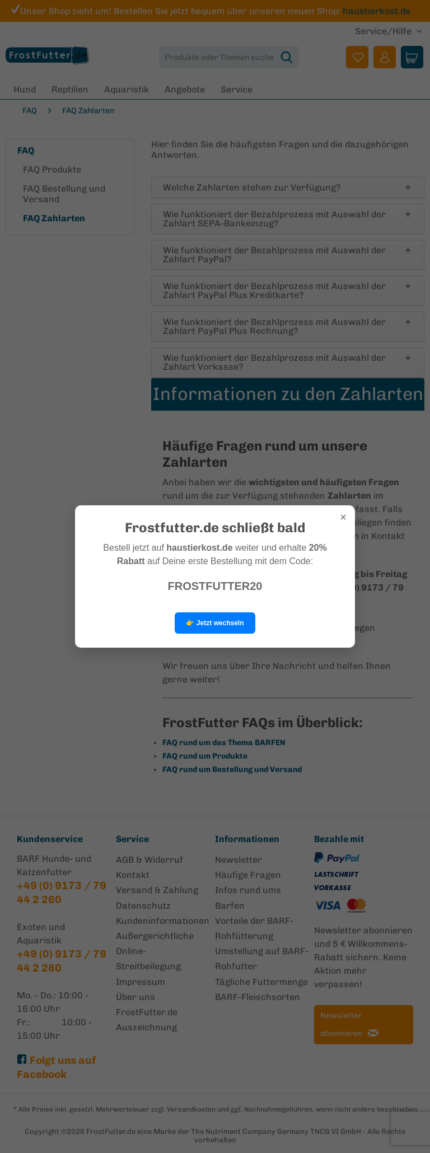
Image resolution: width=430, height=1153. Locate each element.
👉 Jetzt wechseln (215, 623)
